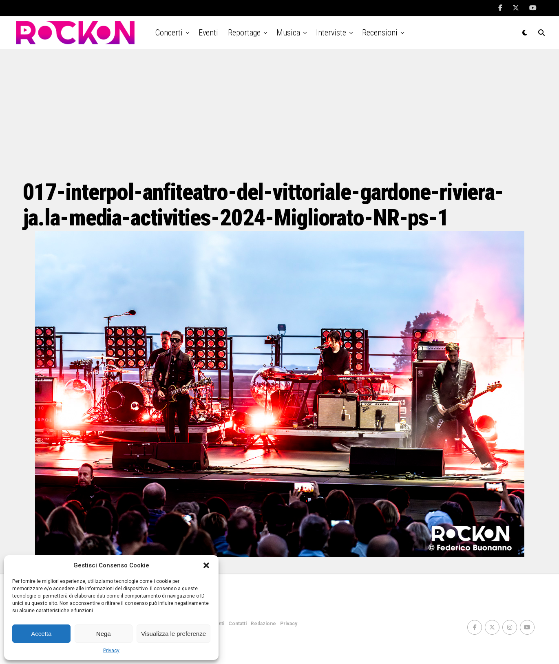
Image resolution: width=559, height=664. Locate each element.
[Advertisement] (279, 114)
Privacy (111, 650)
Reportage (244, 33)
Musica (288, 33)
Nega (103, 633)
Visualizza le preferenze (173, 633)
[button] (206, 565)
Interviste (331, 33)
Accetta (41, 633)
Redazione (263, 623)
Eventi (208, 33)
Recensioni (380, 33)
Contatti (237, 623)
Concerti (169, 33)
